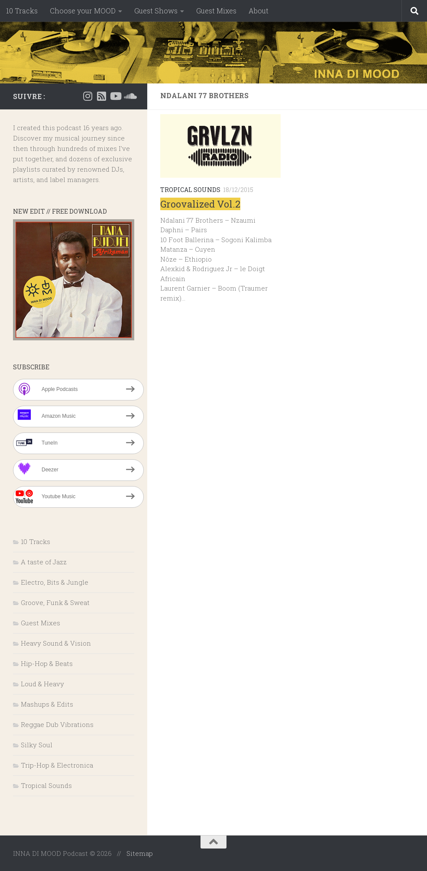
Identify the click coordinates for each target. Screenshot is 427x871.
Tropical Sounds (190, 190)
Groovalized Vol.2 (200, 204)
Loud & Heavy (42, 683)
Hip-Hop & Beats (47, 663)
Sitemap (139, 853)
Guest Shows (156, 10)
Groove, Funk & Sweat (55, 602)
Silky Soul (36, 744)
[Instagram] (87, 96)
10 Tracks (22, 10)
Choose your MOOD (83, 10)
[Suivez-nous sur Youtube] (115, 96)
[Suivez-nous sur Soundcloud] (129, 96)
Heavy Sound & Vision (56, 643)
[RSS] (101, 96)
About (258, 10)
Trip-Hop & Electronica (57, 765)
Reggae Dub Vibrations (57, 724)
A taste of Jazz (44, 561)
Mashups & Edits (47, 704)
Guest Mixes (216, 10)
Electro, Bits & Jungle (54, 582)
